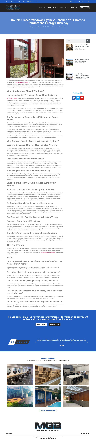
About (66, 7)
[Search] (88, 41)
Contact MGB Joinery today (47, 252)
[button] (35, 342)
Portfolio (47, 7)
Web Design (43, 438)
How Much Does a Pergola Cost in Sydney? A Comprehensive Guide (82, 75)
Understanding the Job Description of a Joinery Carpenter (82, 46)
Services (55, 7)
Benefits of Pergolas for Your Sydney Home (82, 60)
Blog (61, 7)
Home (41, 7)
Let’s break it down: (12, 98)
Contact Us (73, 7)
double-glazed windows (21, 82)
